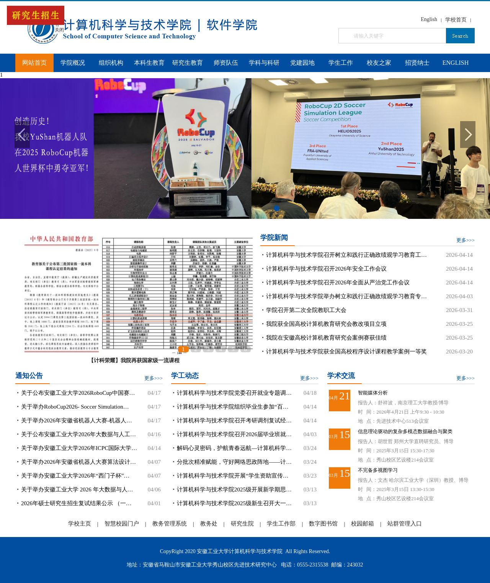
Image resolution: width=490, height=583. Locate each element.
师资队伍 (226, 62)
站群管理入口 (404, 524)
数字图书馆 (323, 524)
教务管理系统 (169, 524)
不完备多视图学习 (378, 470)
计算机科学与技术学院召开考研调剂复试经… (234, 420)
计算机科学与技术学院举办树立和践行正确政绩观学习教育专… (346, 296)
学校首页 (456, 20)
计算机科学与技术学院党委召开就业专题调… (234, 393)
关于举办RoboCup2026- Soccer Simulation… (75, 407)
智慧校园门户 (122, 524)
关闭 (55, 26)
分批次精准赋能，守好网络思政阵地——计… (234, 462)
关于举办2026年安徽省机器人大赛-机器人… (76, 420)
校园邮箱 (362, 524)
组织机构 (111, 62)
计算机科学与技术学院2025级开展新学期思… (234, 489)
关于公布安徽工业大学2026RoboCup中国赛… (78, 393)
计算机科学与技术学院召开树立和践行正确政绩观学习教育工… (346, 255)
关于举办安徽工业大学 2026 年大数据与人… (77, 489)
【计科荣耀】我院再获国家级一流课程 (134, 360)
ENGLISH (456, 62)
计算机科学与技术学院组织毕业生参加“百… (233, 407)
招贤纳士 (417, 62)
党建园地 (302, 62)
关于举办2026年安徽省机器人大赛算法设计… (78, 462)
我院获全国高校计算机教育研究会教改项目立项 (326, 324)
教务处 (208, 524)
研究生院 (242, 524)
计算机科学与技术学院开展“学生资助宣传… (233, 476)
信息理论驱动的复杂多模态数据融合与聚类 (405, 431)
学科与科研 (264, 62)
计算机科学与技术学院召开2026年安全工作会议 (326, 269)
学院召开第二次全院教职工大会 (306, 310)
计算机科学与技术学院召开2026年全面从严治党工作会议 (338, 282)
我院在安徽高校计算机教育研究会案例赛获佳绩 (326, 338)
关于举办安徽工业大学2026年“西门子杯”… (75, 476)
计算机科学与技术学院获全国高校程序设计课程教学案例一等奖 (346, 351)
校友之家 (379, 62)
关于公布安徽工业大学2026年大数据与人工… (78, 434)
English (429, 19)
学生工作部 (281, 524)
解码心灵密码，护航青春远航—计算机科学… (234, 448)
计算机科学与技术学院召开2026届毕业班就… (234, 434)
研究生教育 (187, 62)
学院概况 (72, 62)
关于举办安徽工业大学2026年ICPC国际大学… (79, 448)
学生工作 (340, 62)
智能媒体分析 (373, 393)
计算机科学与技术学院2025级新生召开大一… (234, 503)
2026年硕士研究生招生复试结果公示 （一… (76, 503)
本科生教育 (149, 62)
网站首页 (34, 62)
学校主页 (79, 524)
